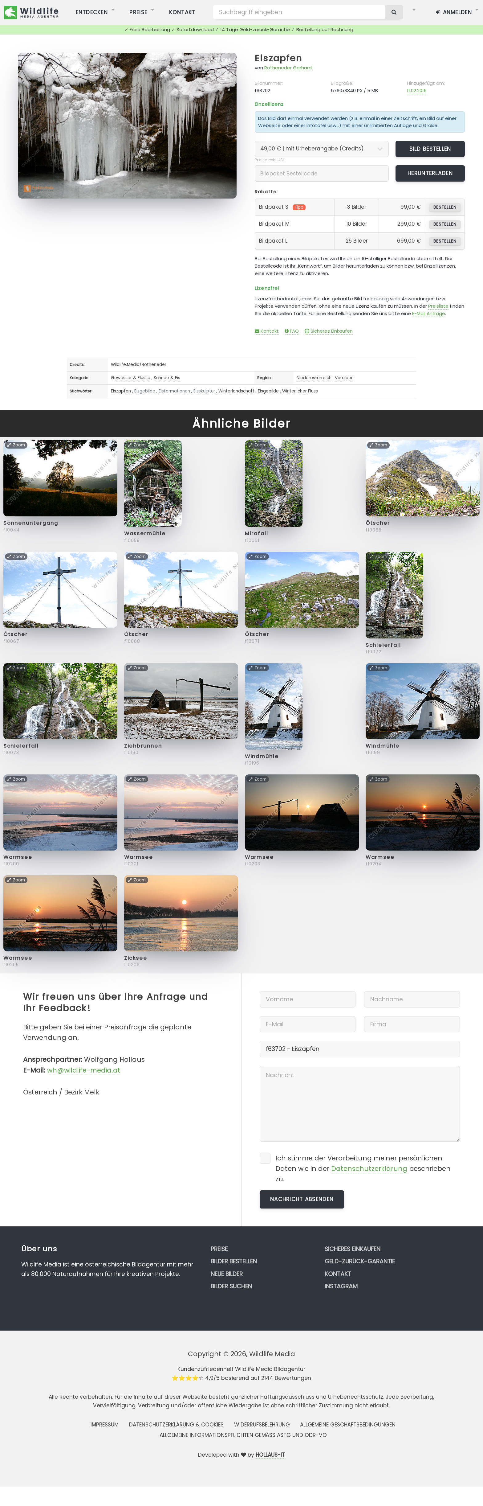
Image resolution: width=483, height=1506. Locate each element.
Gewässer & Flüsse (130, 378)
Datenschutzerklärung (369, 1168)
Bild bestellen (430, 149)
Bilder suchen (231, 1286)
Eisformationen (174, 391)
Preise (219, 1249)
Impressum (105, 1424)
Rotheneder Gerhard (288, 67)
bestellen (445, 207)
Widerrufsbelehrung (262, 1424)
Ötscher (378, 523)
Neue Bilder (227, 1274)
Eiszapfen (278, 58)
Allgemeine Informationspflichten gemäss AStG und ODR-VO (243, 1435)
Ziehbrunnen (143, 745)
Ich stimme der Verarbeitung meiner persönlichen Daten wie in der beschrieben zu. (363, 1169)
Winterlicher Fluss (300, 391)
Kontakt (267, 331)
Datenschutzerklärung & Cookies (176, 1424)
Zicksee (135, 958)
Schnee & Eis (167, 378)
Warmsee (17, 857)
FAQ (292, 331)
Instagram (341, 1286)
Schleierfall (383, 645)
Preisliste (438, 306)
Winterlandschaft (236, 391)
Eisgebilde (144, 391)
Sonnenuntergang (30, 523)
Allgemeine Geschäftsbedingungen (348, 1424)
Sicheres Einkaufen (329, 331)
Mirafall (256, 533)
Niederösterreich (314, 378)
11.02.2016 (417, 90)
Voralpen (344, 378)
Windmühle (262, 756)
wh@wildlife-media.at (83, 1070)
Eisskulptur (204, 391)
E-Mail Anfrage (428, 313)
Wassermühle (145, 533)
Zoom (219, 60)
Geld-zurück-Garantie (360, 1261)
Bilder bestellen (234, 1261)
